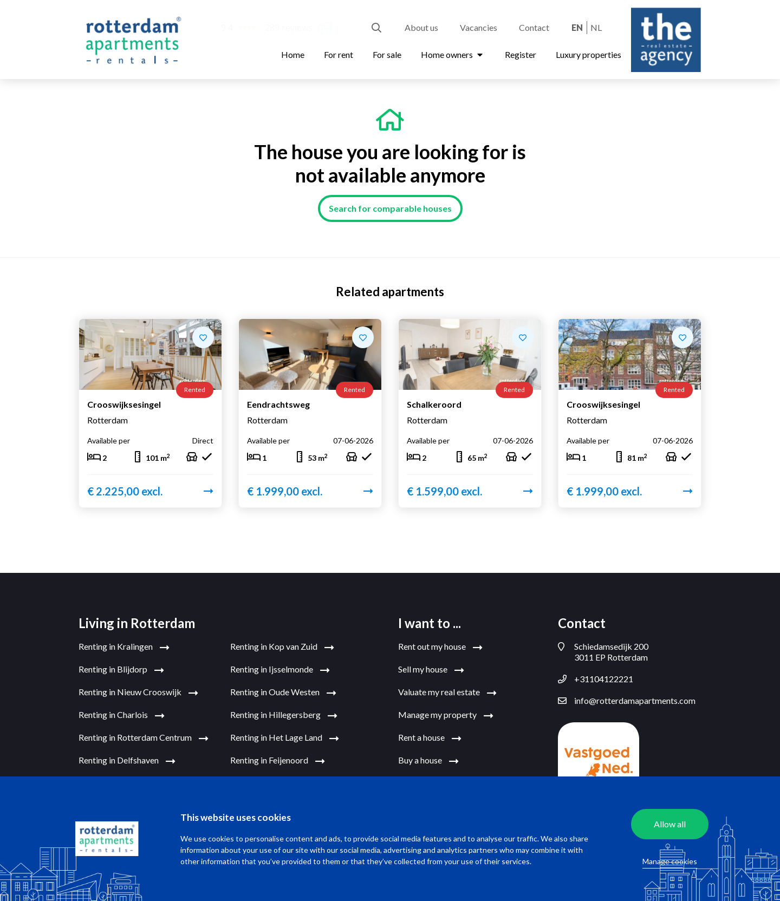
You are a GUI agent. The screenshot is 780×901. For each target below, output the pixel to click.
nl (596, 27)
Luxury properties (588, 54)
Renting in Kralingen (124, 647)
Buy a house (428, 761)
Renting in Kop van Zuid (282, 647)
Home (292, 54)
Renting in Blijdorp (121, 670)
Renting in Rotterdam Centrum (144, 738)
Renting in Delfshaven (127, 761)
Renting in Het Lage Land (284, 738)
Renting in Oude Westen (283, 692)
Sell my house (431, 670)
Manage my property (445, 715)
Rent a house (429, 738)
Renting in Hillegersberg (283, 715)
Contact (534, 27)
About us (421, 27)
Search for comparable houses (390, 208)
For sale (387, 54)
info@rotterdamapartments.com (627, 700)
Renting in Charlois (122, 715)
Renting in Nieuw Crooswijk (138, 692)
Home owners (453, 54)
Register (520, 54)
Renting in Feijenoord (277, 761)
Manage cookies (669, 861)
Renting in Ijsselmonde (280, 670)
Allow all (670, 824)
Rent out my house (440, 647)
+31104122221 (595, 679)
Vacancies (478, 27)
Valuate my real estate (447, 692)
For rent (338, 54)
